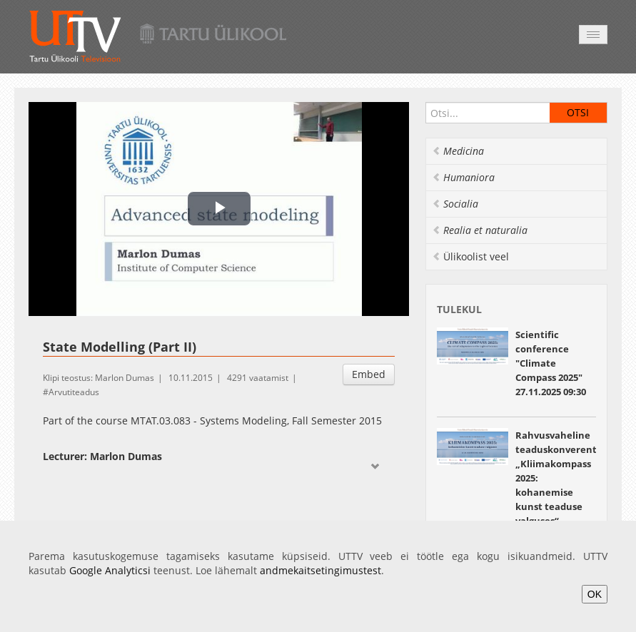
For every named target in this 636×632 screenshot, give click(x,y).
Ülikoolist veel (470, 256)
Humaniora (463, 177)
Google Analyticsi (110, 570)
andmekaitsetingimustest (320, 570)
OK (594, 594)
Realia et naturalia (480, 230)
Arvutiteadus (74, 392)
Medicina (458, 151)
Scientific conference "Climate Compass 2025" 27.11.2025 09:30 (550, 363)
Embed (368, 374)
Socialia (455, 203)
